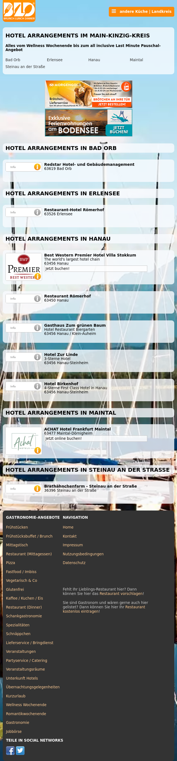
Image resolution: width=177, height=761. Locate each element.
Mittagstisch (17, 545)
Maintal (136, 60)
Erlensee (54, 60)
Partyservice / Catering (26, 661)
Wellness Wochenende (26, 705)
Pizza (10, 563)
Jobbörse (14, 732)
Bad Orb (12, 60)
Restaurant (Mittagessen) (29, 554)
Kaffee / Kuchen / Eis (24, 598)
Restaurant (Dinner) (24, 607)
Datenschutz (74, 563)
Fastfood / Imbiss (21, 572)
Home (68, 527)
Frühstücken (17, 527)
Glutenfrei (15, 590)
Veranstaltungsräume (25, 669)
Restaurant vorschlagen (121, 594)
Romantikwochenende (26, 714)
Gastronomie (17, 723)
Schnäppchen (18, 634)
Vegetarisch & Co (21, 581)
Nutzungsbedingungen (83, 554)
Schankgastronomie (24, 616)
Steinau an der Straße (25, 67)
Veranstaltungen (21, 652)
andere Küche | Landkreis (142, 11)
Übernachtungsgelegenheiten (33, 687)
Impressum (73, 545)
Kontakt (70, 536)
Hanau (94, 60)
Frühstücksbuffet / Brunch (29, 536)
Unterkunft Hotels (22, 678)
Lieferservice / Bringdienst (29, 643)
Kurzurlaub (15, 696)
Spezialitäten (17, 625)
